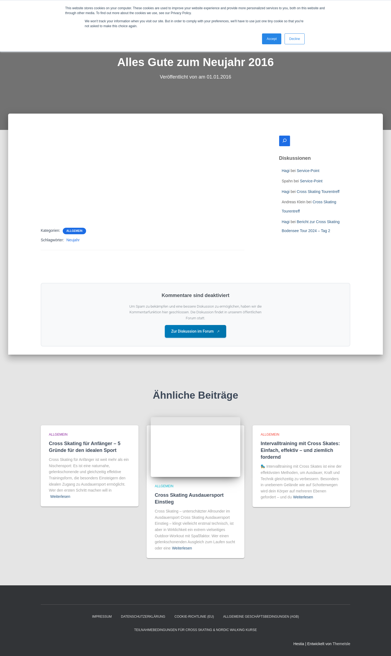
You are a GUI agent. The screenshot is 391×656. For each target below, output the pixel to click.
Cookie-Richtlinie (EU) (194, 616)
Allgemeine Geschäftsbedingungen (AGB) (261, 616)
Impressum (102, 616)
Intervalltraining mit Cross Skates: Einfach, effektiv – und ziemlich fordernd (300, 450)
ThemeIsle (341, 644)
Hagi (286, 170)
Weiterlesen (60, 496)
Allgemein (75, 230)
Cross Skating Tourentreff (318, 191)
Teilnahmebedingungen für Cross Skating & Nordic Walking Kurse (195, 630)
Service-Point (308, 170)
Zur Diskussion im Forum (195, 331)
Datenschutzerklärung (143, 616)
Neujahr (73, 240)
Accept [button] (272, 39)
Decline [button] (294, 39)
